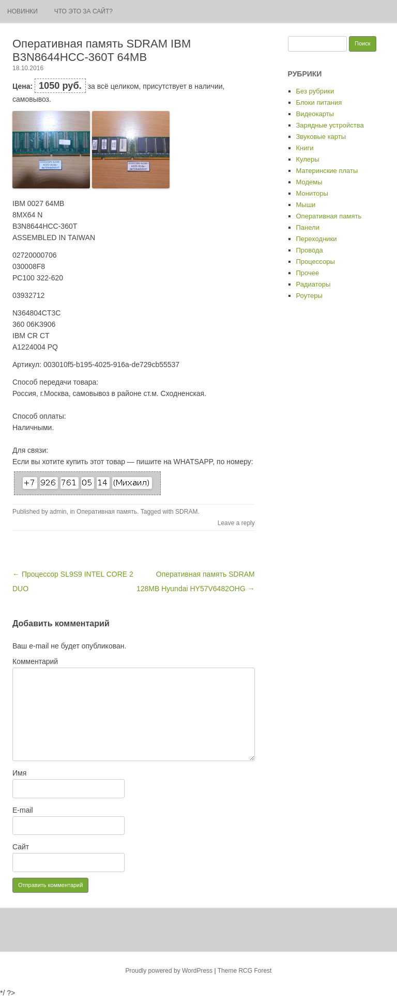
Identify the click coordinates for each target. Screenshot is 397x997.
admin (58, 511)
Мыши (306, 205)
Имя (19, 773)
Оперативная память (107, 511)
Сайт (20, 847)
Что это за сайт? (83, 11)
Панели (307, 227)
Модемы (309, 182)
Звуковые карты (321, 136)
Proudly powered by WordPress (169, 970)
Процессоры (315, 261)
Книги (305, 148)
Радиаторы (313, 284)
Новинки (22, 11)
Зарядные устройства (330, 125)
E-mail (22, 810)
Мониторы (312, 193)
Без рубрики (315, 91)
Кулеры (307, 159)
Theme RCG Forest (245, 970)
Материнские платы (327, 171)
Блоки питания (319, 102)
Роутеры (309, 295)
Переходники (316, 239)
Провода (309, 250)
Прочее (307, 273)
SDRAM (186, 511)
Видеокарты (315, 114)
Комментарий (35, 661)
